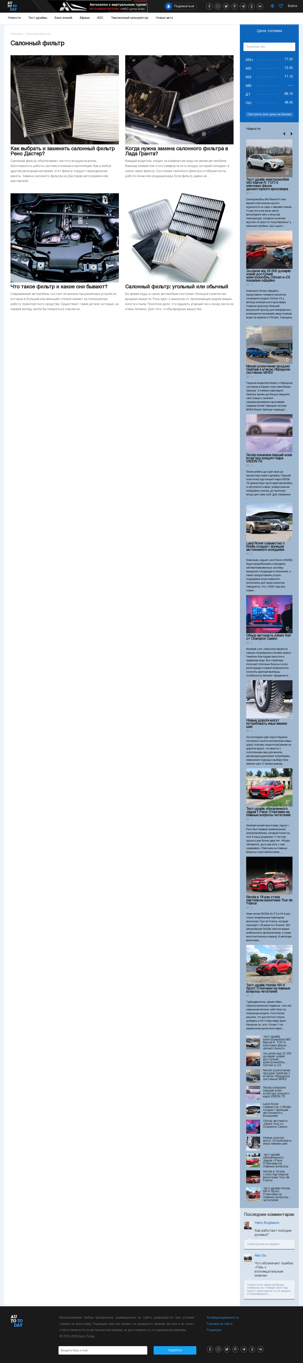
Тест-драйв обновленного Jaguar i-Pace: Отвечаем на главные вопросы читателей (268, 812)
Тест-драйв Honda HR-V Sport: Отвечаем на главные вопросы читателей (268, 988)
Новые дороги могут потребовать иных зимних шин (266, 724)
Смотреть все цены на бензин (269, 114)
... (269, 1294)
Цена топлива (269, 31)
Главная (16, 34)
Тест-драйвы (37, 18)
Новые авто (164, 18)
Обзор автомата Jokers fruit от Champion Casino (268, 637)
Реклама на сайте (220, 1324)
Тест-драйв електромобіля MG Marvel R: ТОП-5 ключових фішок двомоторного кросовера (267, 184)
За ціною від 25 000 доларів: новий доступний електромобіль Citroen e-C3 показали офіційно (268, 276)
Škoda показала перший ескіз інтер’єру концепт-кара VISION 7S (269, 458)
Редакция (214, 1330)
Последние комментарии (269, 1215)
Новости (14, 18)
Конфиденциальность (223, 1317)
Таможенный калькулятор (129, 18)
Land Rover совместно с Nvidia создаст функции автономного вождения (265, 546)
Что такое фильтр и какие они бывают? (59, 287)
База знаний (63, 18)
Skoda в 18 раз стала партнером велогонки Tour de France (269, 900)
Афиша (85, 18)
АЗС (100, 18)
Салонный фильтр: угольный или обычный (176, 287)
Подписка (175, 1350)
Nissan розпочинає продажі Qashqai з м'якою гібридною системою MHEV (268, 369)
